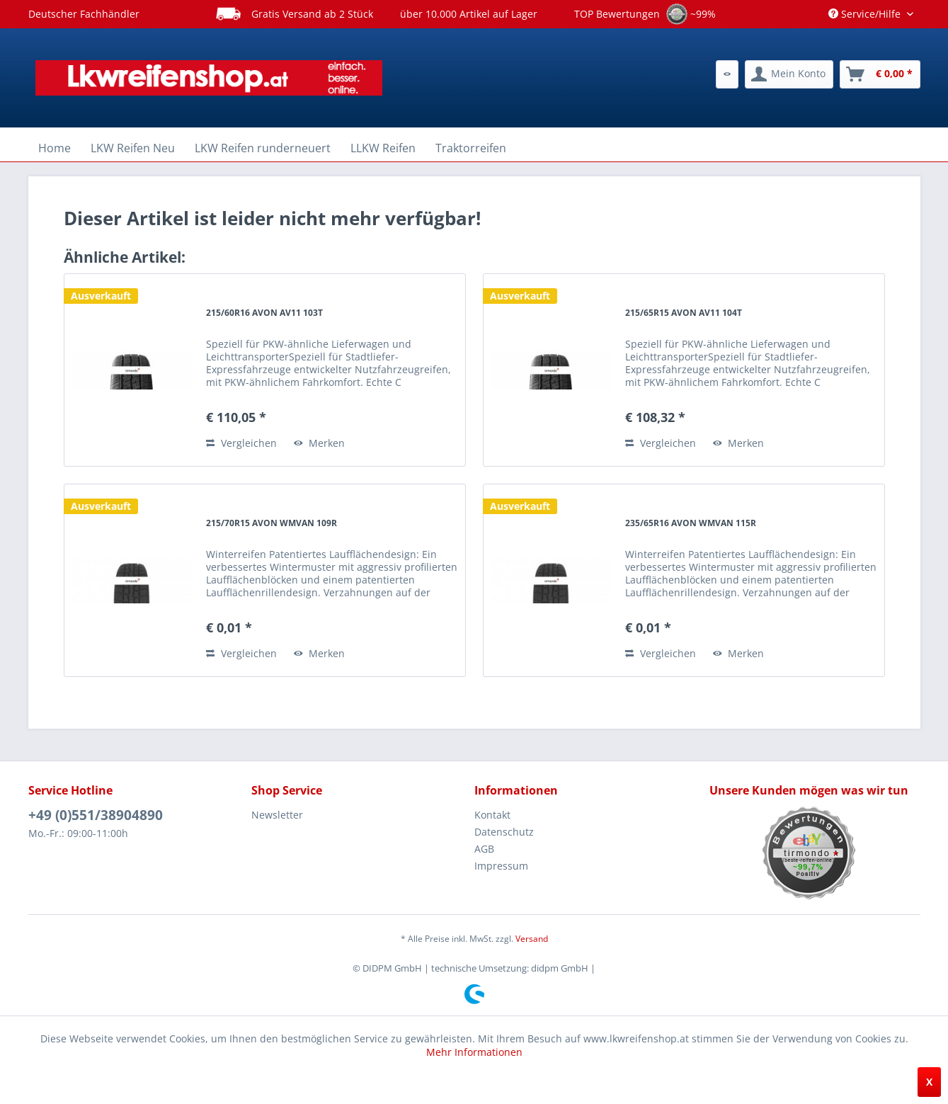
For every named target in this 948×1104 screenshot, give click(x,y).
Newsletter (277, 814)
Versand (531, 939)
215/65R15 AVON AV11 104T (683, 313)
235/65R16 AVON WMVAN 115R (690, 523)
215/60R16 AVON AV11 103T (264, 313)
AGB (484, 848)
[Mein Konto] (789, 74)
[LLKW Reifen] (383, 148)
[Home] (54, 148)
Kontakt (492, 814)
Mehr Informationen (474, 1052)
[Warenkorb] (880, 74)
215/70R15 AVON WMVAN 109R (271, 523)
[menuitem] (727, 74)
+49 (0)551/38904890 (95, 815)
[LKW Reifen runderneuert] (263, 148)
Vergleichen (241, 443)
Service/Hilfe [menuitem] (865, 14)
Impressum (501, 865)
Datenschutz (504, 831)
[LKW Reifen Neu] (133, 148)
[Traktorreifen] (471, 148)
